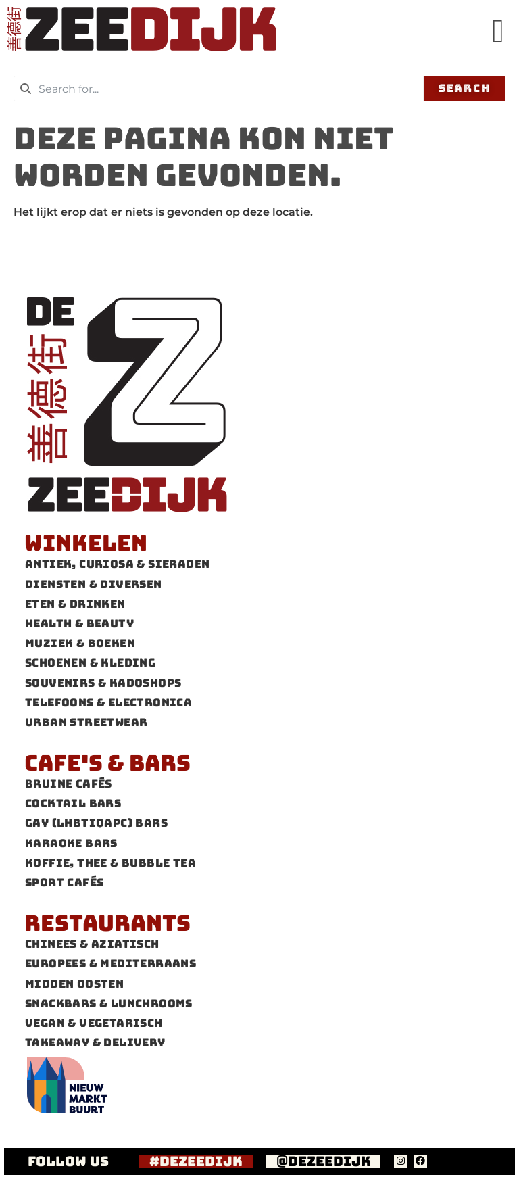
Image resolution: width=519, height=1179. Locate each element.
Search (465, 88)
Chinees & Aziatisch (92, 944)
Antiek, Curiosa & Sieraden (117, 564)
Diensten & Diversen (93, 584)
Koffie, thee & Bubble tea (110, 863)
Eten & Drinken (75, 604)
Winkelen (85, 543)
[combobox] (219, 88)
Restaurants (107, 923)
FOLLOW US (68, 1161)
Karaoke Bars (71, 843)
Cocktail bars (73, 803)
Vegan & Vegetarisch (94, 1023)
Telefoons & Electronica (108, 703)
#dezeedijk (196, 1161)
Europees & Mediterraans (110, 964)
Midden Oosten (74, 984)
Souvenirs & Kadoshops (103, 683)
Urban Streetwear (86, 722)
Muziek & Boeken (80, 643)
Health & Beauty (79, 624)
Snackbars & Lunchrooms (109, 1003)
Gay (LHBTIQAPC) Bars (96, 823)
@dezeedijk (323, 1161)
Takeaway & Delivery (95, 1043)
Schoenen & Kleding (90, 663)
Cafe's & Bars (107, 762)
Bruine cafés (68, 784)
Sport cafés (64, 882)
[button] (498, 31)
